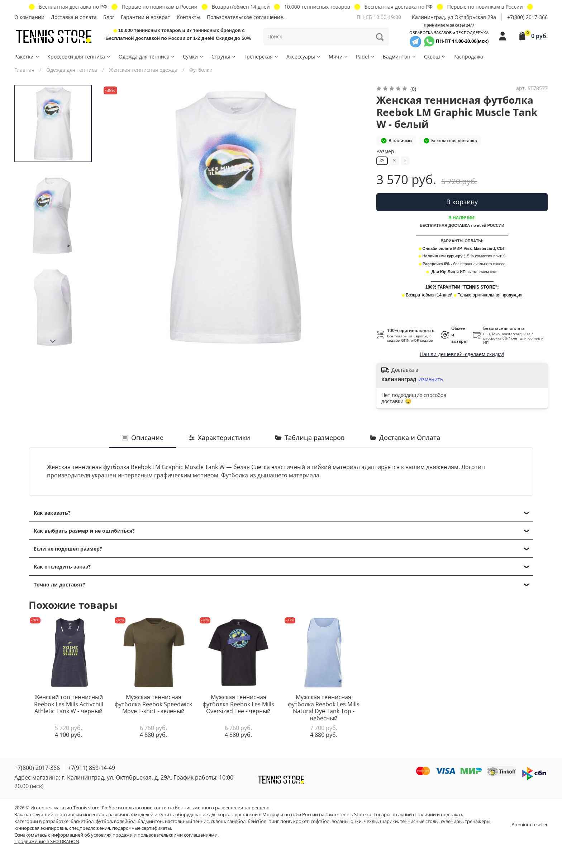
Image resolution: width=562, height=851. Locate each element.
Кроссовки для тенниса (79, 56)
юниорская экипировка (40, 828)
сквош (218, 821)
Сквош (435, 56)
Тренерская (261, 56)
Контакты (188, 17)
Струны (223, 56)
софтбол (320, 821)
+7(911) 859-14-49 (91, 768)
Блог (108, 17)
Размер (385, 152)
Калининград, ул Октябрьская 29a (454, 17)
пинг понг (279, 821)
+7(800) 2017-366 (527, 17)
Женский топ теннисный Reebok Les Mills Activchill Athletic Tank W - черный (68, 704)
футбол (104, 821)
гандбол (236, 821)
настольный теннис (187, 821)
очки (356, 821)
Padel (365, 56)
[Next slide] (53, 341)
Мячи (339, 56)
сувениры (452, 821)
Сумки (193, 56)
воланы (340, 821)
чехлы (371, 821)
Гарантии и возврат (145, 17)
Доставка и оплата (74, 17)
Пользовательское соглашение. (246, 17)
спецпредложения (89, 828)
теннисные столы (419, 821)
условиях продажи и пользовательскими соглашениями (154, 835)
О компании (29, 17)
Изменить (430, 379)
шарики (389, 821)
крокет (301, 821)
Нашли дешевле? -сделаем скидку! (462, 354)
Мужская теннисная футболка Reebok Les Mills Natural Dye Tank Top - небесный (323, 707)
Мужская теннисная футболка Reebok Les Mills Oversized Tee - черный (238, 704)
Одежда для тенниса (147, 56)
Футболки (201, 69)
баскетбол (82, 821)
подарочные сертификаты (141, 828)
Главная (24, 69)
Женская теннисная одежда (143, 69)
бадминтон (150, 821)
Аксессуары (303, 56)
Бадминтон (399, 56)
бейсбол (257, 821)
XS (382, 161)
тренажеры (477, 821)
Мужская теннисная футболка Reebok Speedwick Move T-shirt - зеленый (153, 704)
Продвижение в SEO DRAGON (46, 841)
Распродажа (468, 56)
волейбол (124, 821)
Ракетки (27, 56)
